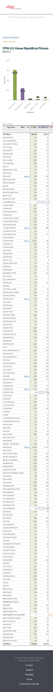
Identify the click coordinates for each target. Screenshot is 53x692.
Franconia (9, 296)
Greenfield (9, 318)
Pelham (7, 483)
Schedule (29, 675)
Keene (6, 376)
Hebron (7, 341)
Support (29, 670)
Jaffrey (7, 370)
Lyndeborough (11, 418)
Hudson (7, 366)
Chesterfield (10, 221)
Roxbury (8, 515)
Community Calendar (29, 684)
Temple (7, 573)
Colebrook (9, 234)
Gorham (7, 305)
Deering (7, 257)
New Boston (10, 454)
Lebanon (8, 389)
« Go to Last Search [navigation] (10, 37)
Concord (8, 241)
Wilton (7, 628)
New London (10, 460)
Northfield (9, 470)
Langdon (8, 386)
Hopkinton (9, 363)
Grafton (8, 312)
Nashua (7, 447)
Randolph (9, 505)
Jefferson (9, 373)
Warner (7, 592)
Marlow (7, 424)
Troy (6, 582)
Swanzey (8, 570)
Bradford (9, 189)
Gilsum (7, 302)
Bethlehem (9, 179)
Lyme (5, 415)
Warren (7, 595)
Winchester (10, 631)
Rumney (7, 518)
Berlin (6, 176)
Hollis (6, 360)
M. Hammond (43, 127)
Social (29, 679)
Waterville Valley (11, 602)
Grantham (9, 315)
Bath (6, 167)
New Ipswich (10, 457)
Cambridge (9, 202)
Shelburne (9, 534)
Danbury (8, 254)
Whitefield (9, 621)
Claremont (9, 228)
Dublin (7, 266)
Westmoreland (12, 618)
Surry (6, 563)
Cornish (8, 244)
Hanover (8, 331)
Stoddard (9, 547)
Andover (8, 154)
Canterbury (10, 212)
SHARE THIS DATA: (9, 42)
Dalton (7, 250)
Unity (6, 586)
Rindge (7, 512)
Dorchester (10, 263)
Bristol (7, 196)
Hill (5, 347)
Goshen (7, 308)
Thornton (9, 576)
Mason (7, 428)
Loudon (7, 408)
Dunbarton (9, 273)
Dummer (7, 270)
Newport (8, 466)
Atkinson (8, 163)
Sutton (7, 566)
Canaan (7, 208)
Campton (8, 205)
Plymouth (8, 502)
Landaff (8, 383)
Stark (6, 541)
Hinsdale (8, 354)
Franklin (8, 299)
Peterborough (11, 489)
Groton (7, 325)
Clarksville (10, 231)
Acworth (8, 138)
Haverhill (9, 337)
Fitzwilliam (9, 289)
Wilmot (7, 624)
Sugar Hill (9, 553)
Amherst (8, 150)
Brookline (9, 199)
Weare (6, 605)
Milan (6, 431)
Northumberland (13, 473)
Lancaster (9, 379)
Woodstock (10, 641)
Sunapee (8, 560)
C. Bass (33, 127)
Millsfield (9, 437)
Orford (7, 479)
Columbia (8, 237)
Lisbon (7, 399)
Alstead (7, 147)
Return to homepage (18, 17)
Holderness (10, 357)
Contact (29, 665)
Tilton (6, 579)
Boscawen (9, 183)
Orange (7, 476)
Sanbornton (10, 528)
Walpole (8, 589)
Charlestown (11, 218)
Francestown (11, 292)
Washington (10, 599)
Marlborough (11, 421)
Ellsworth (9, 279)
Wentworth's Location (14, 615)
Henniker (8, 344)
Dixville (7, 260)
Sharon (7, 531)
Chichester (9, 225)
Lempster (8, 392)
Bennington (10, 170)
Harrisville (9, 334)
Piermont (8, 492)
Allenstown (10, 144)
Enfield (7, 283)
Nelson (7, 450)
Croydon (8, 247)
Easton (7, 276)
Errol (6, 286)
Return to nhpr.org (36, 17)
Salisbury (8, 524)
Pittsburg (9, 495)
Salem (6, 521)
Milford (8, 434)
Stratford (9, 550)
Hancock (8, 328)
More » (26, 176)
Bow (5, 186)
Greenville (9, 321)
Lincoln (7, 395)
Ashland (8, 160)
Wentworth (10, 612)
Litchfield (9, 402)
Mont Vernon (11, 444)
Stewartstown (11, 544)
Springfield (10, 537)
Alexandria (9, 141)
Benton (7, 173)
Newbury (8, 463)
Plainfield (9, 499)
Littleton (8, 405)
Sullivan (8, 557)
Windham (8, 634)
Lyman (6, 412)
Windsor (8, 637)
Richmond (9, 508)
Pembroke (9, 486)
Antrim (7, 157)
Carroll (8, 215)
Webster (8, 608)
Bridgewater (10, 192)
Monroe (7, 441)
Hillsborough (11, 350)
